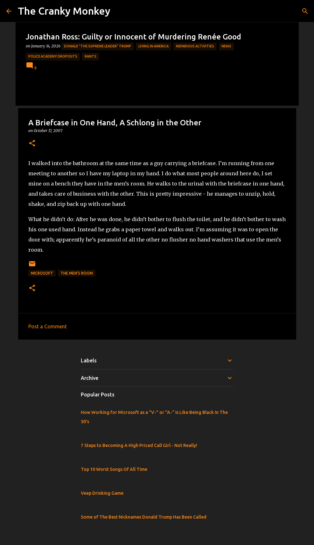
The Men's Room (76, 273)
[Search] (305, 11)
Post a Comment (47, 326)
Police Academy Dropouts (52, 56)
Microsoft (42, 273)
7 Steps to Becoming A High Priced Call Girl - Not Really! (139, 445)
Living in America (153, 46)
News (226, 46)
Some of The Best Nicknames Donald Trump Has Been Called (143, 517)
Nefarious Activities (195, 46)
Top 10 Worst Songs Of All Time (114, 469)
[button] (32, 143)
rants (90, 56)
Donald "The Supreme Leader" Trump (97, 46)
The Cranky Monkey (64, 11)
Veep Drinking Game (102, 493)
